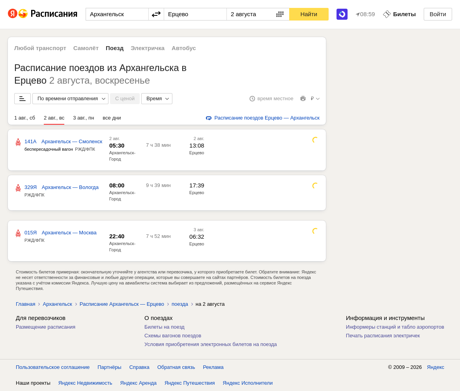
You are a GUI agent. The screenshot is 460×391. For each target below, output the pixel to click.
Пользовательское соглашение (53, 367)
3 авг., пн (83, 118)
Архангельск (57, 304)
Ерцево (196, 152)
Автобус (184, 48)
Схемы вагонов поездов (172, 336)
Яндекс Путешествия (190, 383)
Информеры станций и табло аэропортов (395, 327)
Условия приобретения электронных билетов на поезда (210, 344)
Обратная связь (176, 367)
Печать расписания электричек (383, 336)
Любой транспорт (40, 48)
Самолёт (86, 48)
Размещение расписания (45, 327)
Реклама (213, 367)
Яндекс (435, 367)
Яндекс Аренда (138, 383)
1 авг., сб (24, 118)
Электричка (148, 48)
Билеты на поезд (164, 327)
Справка (139, 367)
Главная (25, 304)
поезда (180, 304)
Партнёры (109, 367)
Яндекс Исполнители (248, 383)
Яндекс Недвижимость (85, 383)
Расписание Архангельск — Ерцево (122, 304)
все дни (112, 118)
